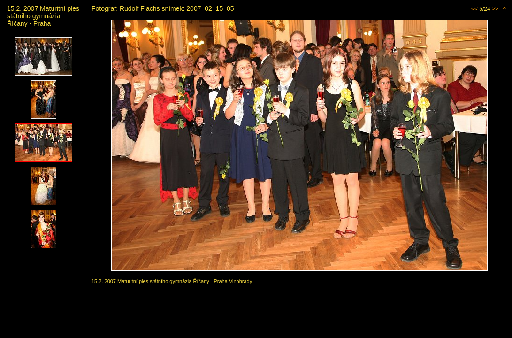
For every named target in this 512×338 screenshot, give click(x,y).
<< (474, 9)
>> (495, 9)
